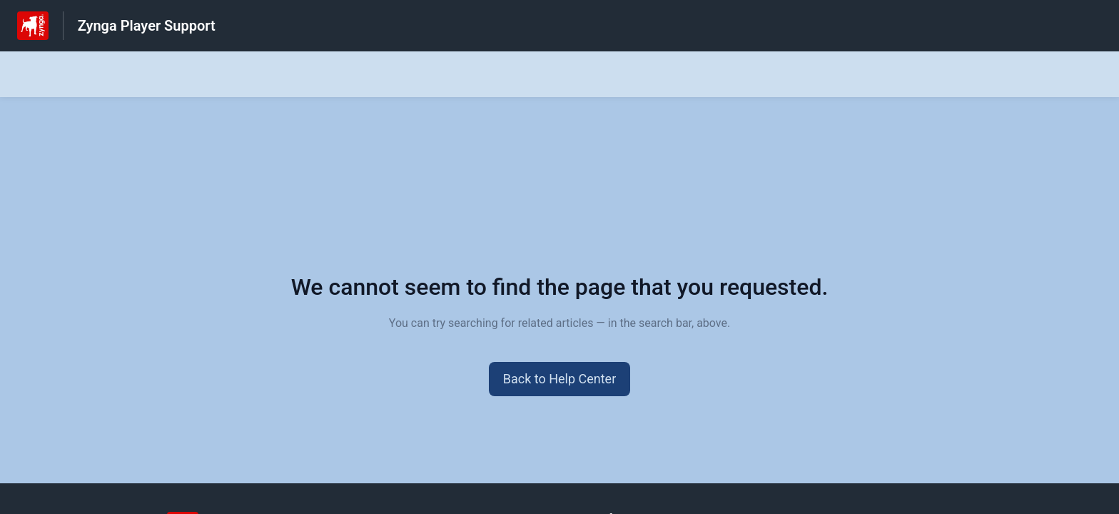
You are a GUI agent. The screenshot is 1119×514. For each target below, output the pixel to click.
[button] (559, 379)
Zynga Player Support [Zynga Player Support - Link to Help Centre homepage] (147, 25)
